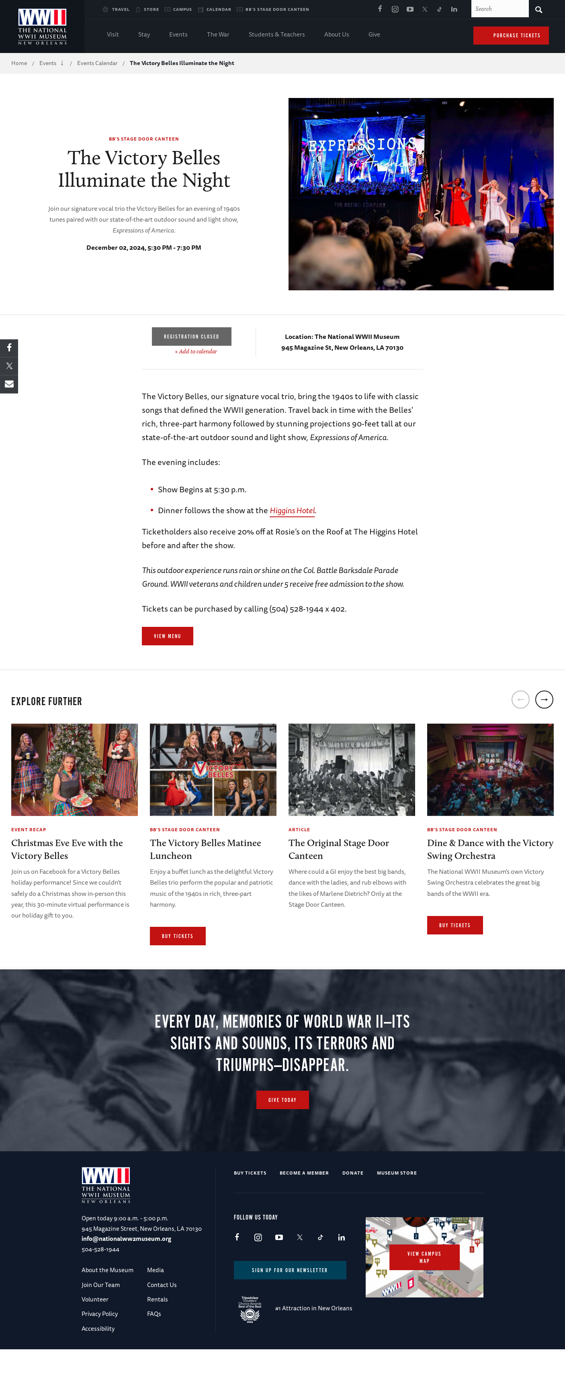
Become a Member (304, 1199)
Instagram (395, 10)
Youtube (410, 10)
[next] (544, 699)
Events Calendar (97, 63)
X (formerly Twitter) (425, 10)
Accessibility (98, 1355)
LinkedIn (454, 10)
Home (19, 63)
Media (155, 1296)
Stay (144, 35)
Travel (121, 9)
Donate (353, 1199)
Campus (182, 9)
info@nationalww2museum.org (126, 1265)
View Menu (167, 636)
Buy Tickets (178, 936)
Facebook (380, 10)
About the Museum (107, 1296)
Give (374, 35)
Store (151, 9)
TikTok (440, 10)
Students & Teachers (277, 35)
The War (218, 35)
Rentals (157, 1325)
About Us (336, 35)
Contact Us (162, 1311)
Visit (113, 35)
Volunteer (95, 1325)
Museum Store (397, 1199)
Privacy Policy (100, 1340)
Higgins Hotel (292, 510)
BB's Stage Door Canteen (277, 9)
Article (299, 829)
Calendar (219, 9)
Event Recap (28, 829)
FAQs (154, 1340)
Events (178, 35)
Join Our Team (101, 1311)
